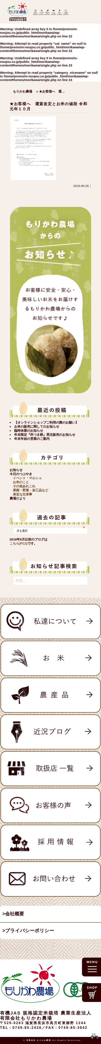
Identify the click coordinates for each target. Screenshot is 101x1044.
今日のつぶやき (21, 474)
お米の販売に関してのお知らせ (36, 426)
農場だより (18, 498)
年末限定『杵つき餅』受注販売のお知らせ (44, 434)
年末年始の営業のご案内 (32, 438)
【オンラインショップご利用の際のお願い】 (46, 422)
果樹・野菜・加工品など (30, 490)
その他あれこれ (24, 486)
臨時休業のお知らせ (28, 430)
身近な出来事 (22, 494)
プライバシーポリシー (29, 930)
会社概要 (14, 913)
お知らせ (16, 470)
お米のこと (21, 482)
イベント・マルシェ (27, 478)
